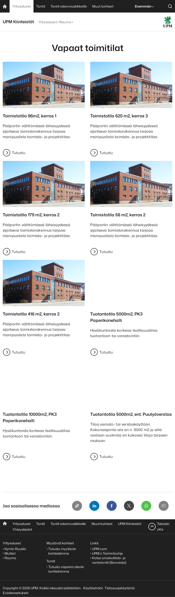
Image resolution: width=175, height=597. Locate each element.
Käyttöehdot (93, 588)
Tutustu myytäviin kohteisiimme (62, 551)
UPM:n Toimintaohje (107, 553)
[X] (129, 506)
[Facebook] (112, 506)
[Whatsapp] (146, 506)
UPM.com (99, 548)
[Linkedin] (94, 506)
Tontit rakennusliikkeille (68, 523)
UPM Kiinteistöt (129, 523)
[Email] (164, 506)
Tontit (40, 523)
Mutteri (10, 553)
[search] (170, 6)
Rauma (65, 22)
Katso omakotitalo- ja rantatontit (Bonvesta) (109, 560)
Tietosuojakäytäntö (120, 588)
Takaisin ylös (163, 526)
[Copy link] (77, 506)
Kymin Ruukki (15, 548)
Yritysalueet (48, 22)
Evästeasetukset (15, 592)
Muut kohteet (102, 523)
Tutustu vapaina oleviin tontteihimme (66, 569)
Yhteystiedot (22, 529)
